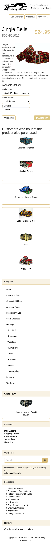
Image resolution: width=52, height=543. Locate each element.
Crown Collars (28, 537)
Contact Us (9, 442)
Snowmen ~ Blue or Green (26, 197)
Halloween (11, 359)
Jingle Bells (13, 511)
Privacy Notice (10, 436)
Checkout (30, 17)
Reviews (9, 118)
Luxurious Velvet (13, 313)
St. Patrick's (12, 348)
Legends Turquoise (26, 148)
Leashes (10, 377)
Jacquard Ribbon (13, 307)
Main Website (10, 431)
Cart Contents (17, 17)
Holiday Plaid (13, 502)
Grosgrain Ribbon (14, 301)
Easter (9, 354)
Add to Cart (42, 118)
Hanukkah (11, 330)
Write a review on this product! (20, 529)
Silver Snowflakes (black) (26, 412)
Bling (8, 289)
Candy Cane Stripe (16, 513)
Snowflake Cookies (16, 508)
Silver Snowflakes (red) (18, 505)
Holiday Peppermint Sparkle (20, 494)
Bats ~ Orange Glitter (26, 221)
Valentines (11, 342)
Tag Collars (11, 383)
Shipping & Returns (12, 434)
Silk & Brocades (13, 319)
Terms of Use (10, 439)
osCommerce (26, 540)
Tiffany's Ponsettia (15, 488)
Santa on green (14, 497)
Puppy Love (26, 268)
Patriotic (10, 365)
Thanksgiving (12, 371)
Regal (26, 245)
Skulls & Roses (25, 171)
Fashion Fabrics (13, 295)
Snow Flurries (14, 499)
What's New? (10, 394)
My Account (43, 17)
